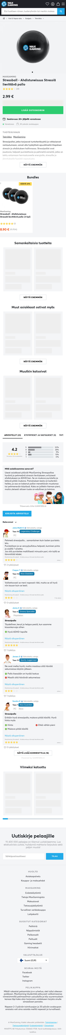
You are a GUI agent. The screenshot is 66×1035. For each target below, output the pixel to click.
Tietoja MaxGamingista (33, 897)
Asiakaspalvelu (33, 876)
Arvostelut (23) (12, 435)
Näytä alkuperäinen (14, 591)
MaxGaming (9, 77)
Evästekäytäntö (33, 893)
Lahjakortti (33, 914)
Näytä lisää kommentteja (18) (33, 753)
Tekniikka (38, 18)
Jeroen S (16, 657)
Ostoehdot (49, 1026)
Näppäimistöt (33, 931)
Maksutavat (33, 901)
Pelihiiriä (33, 926)
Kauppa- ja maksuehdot (33, 881)
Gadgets (28, 18)
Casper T (16, 570)
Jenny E (16, 608)
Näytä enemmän (33, 297)
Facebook (27, 973)
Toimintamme (51, 1022)
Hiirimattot (33, 948)
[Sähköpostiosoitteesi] (24, 856)
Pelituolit (33, 939)
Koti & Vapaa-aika (15, 18)
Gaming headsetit (33, 943)
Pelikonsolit (33, 935)
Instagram (27, 981)
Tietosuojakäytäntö (33, 906)
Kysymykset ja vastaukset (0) (40, 435)
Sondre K (16, 701)
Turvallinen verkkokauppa (33, 910)
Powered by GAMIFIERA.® (33, 758)
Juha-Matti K (18, 528)
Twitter (25, 977)
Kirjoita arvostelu (17, 514)
